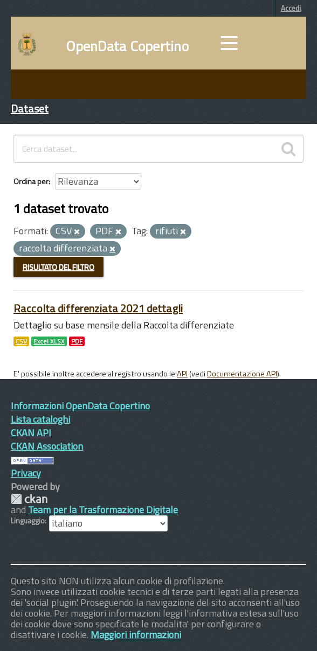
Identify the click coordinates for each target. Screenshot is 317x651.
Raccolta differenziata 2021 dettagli (98, 308)
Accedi (291, 8)
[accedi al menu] (229, 43)
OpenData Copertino (127, 46)
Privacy (26, 473)
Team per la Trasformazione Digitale (103, 509)
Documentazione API (242, 374)
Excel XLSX (49, 341)
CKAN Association (47, 446)
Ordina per (31, 181)
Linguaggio (28, 520)
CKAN (29, 499)
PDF (76, 341)
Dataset (30, 108)
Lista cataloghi (40, 419)
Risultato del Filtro (58, 266)
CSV (21, 341)
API (182, 374)
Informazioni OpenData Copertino (80, 405)
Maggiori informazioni (136, 634)
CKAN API (31, 432)
